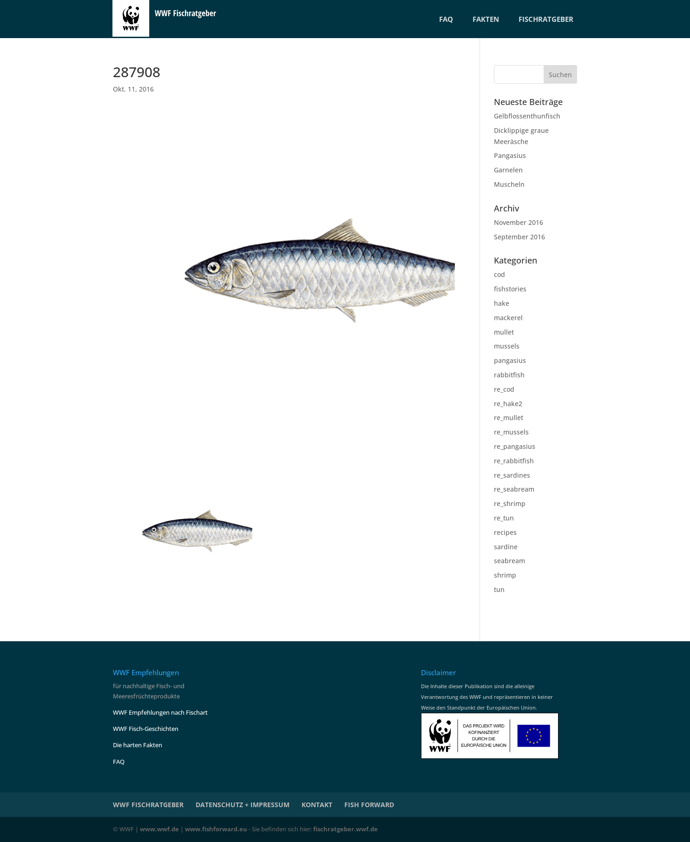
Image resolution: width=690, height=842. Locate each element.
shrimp (505, 575)
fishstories (510, 288)
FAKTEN (486, 19)
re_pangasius (514, 446)
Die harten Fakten (137, 745)
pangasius (510, 360)
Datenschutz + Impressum (242, 804)
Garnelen (508, 169)
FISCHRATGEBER (546, 19)
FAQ (446, 19)
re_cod (504, 389)
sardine (506, 546)
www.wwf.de (159, 829)
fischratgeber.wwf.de (345, 829)
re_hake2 (508, 403)
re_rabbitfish (514, 460)
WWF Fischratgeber (148, 804)
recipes (505, 532)
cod (499, 274)
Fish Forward (369, 804)
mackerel (508, 317)
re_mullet (508, 417)
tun (499, 589)
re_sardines (512, 475)
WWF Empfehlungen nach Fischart (160, 712)
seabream (509, 560)
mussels (506, 346)
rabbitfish (509, 374)
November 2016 (518, 222)
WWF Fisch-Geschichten (145, 728)
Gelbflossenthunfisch (527, 116)
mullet (504, 332)
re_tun (504, 517)
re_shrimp (510, 503)
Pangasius (510, 155)
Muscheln (509, 184)
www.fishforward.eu (216, 829)
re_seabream (514, 489)
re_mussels (511, 432)
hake (501, 303)
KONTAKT (317, 804)
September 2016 (519, 236)
